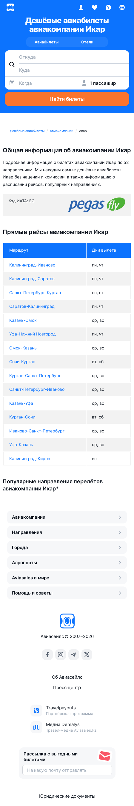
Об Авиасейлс (67, 677)
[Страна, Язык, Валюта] (122, 7)
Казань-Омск (23, 320)
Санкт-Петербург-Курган (35, 292)
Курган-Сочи (22, 416)
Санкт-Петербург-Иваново (36, 389)
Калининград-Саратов (32, 278)
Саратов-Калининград (32, 306)
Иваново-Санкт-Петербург (36, 430)
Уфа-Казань (21, 444)
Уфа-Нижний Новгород (32, 333)
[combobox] (67, 56)
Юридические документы (67, 796)
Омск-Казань (23, 347)
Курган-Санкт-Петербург (35, 375)
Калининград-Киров (29, 458)
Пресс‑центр (67, 687)
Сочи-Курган (22, 361)
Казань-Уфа (21, 403)
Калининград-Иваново (32, 264)
